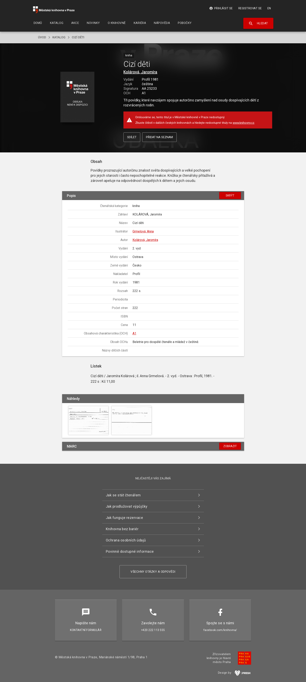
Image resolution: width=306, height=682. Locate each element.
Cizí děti (78, 37)
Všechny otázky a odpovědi (153, 571)
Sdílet (131, 137)
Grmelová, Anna (143, 231)
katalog (58, 37)
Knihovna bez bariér (122, 529)
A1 (134, 333)
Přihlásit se (221, 8)
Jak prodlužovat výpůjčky (127, 506)
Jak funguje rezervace (124, 518)
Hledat (258, 23)
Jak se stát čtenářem (123, 495)
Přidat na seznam (159, 137)
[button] (77, 97)
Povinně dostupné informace (130, 551)
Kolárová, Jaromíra (140, 72)
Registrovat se (250, 8)
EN (269, 8)
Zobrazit (230, 446)
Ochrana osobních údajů (126, 540)
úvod (42, 37)
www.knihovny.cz (243, 123)
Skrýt (230, 195)
